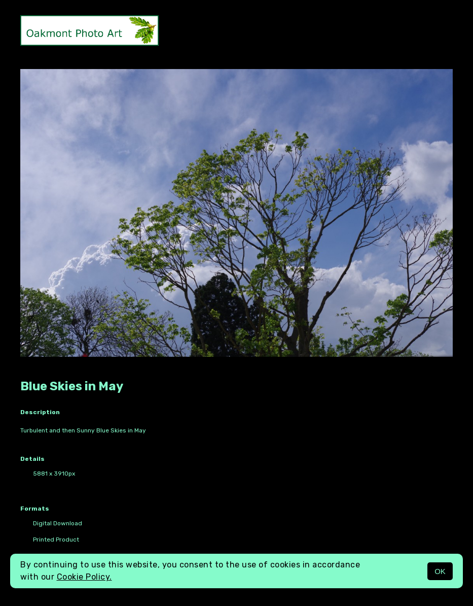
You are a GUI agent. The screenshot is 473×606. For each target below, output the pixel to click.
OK (440, 571)
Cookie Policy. (84, 577)
